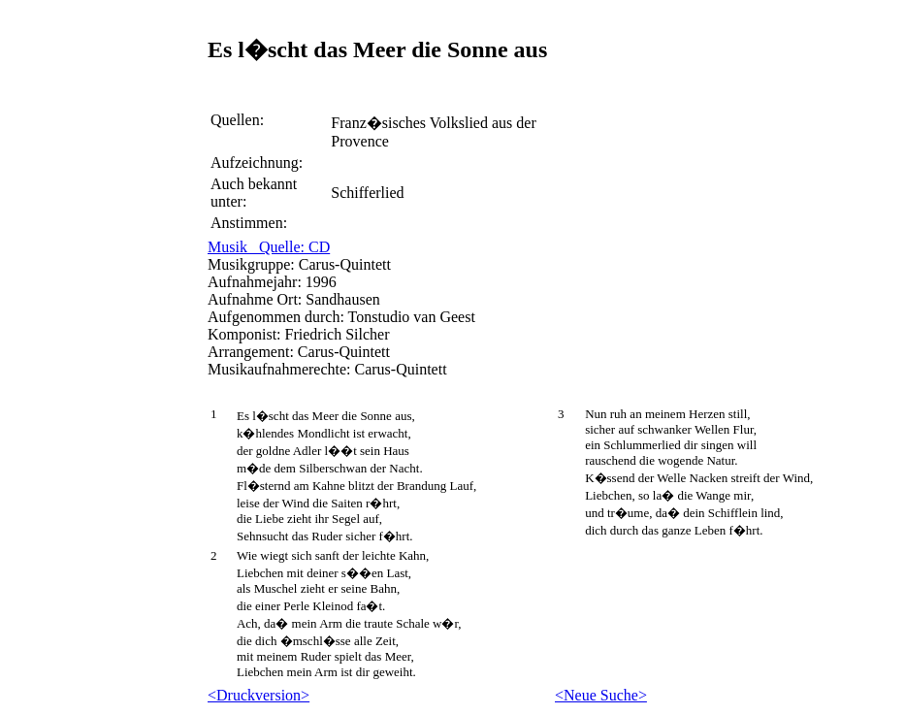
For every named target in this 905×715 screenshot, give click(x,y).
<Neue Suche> (601, 695)
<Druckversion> (258, 695)
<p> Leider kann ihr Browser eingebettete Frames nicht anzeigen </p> (107, 253)
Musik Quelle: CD (269, 247)
